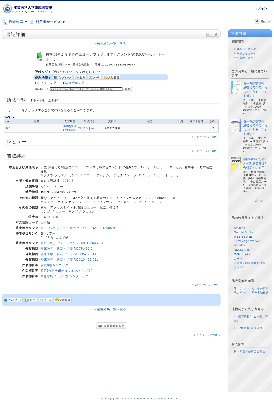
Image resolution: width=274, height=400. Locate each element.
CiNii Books (242, 254)
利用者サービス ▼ (47, 22)
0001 (8, 128)
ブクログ (239, 267)
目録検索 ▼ (15, 22)
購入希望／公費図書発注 (249, 351)
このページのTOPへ (206, 136)
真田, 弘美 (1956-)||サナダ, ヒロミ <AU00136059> (78, 228)
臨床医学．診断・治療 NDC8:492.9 (67, 248)
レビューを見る (48, 83)
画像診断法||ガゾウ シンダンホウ (65, 276)
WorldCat (240, 245)
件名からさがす (246, 57)
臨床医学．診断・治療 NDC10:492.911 (69, 259)
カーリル (239, 258)
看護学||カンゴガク (54, 265)
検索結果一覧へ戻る (111, 43)
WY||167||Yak (86, 128)
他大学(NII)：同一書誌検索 (251, 292)
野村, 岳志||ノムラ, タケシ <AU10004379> (72, 243)
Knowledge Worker (247, 241)
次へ (258, 200)
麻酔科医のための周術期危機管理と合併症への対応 (255, 163)
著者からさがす (246, 48)
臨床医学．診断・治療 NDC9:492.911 (68, 254)
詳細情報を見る (76, 83)
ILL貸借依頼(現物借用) (248, 327)
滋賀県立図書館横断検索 (249, 262)
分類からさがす (246, 53)
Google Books (243, 232)
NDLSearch (242, 249)
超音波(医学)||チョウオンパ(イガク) (67, 270)
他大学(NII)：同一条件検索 (251, 288)
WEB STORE (243, 236)
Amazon (239, 227)
